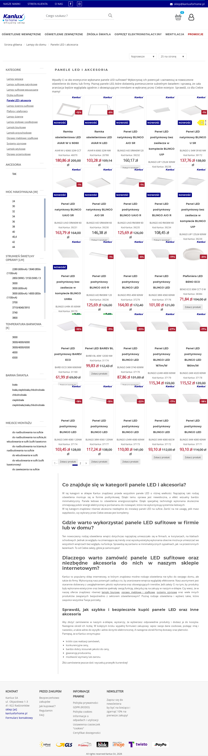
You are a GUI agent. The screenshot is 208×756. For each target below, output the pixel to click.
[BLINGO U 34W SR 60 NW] (192, 110)
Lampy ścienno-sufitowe (20, 105)
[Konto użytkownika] (193, 17)
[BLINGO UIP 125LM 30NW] (161, 110)
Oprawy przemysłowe (19, 154)
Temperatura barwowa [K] (25, 325)
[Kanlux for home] (13, 17)
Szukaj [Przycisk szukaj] (111, 15)
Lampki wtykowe (16, 148)
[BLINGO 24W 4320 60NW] (192, 327)
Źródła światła (99, 34)
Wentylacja (174, 34)
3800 (12, 318)
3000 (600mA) (17, 289)
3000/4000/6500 (18, 348)
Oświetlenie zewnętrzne (64, 34)
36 (11, 222)
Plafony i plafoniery (17, 111)
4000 (12, 353)
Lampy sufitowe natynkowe (22, 84)
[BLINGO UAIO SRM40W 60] (68, 182)
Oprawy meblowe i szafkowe (22, 138)
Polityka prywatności (85, 702)
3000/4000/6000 (18, 343)
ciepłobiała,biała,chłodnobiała (25, 405)
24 (11, 201)
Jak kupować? (47, 706)
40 (11, 232)
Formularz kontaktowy (19, 717)
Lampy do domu (36, 44)
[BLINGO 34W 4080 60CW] (161, 399)
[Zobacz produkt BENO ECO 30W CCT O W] (193, 307)
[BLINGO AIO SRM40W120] (130, 110)
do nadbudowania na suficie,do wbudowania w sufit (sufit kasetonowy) (28, 439)
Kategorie (25, 69)
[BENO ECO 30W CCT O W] (192, 254)
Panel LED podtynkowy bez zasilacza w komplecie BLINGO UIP (161, 143)
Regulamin (46, 710)
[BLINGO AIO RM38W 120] (99, 254)
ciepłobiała (15, 400)
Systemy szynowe (16, 143)
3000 (12, 283)
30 (11, 207)
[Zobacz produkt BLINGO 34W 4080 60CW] (162, 457)
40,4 (12, 237)
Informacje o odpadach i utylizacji (86, 718)
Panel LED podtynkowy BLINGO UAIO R (130, 210)
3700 (12, 303)
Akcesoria (25, 164)
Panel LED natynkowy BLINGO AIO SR (130, 137)
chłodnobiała (16, 395)
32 (11, 212)
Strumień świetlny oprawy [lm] (25, 257)
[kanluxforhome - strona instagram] (79, 4)
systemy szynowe (167, 592)
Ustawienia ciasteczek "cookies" (86, 726)
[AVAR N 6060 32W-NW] (99, 110)
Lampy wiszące (15, 79)
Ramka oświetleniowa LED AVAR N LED (99, 137)
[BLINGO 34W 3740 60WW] (130, 327)
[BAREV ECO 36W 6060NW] (68, 327)
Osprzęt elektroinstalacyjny (138, 34)
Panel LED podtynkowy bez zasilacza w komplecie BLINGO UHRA (68, 288)
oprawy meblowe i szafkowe (138, 592)
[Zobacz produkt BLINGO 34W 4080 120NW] (68, 462)
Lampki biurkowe (16, 127)
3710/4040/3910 (18, 308)
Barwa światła (25, 375)
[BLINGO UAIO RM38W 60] (130, 182)
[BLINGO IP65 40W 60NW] (130, 254)
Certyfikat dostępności (87, 733)
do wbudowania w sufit (22, 456)
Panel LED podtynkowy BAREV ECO (68, 354)
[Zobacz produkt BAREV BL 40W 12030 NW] (99, 374)
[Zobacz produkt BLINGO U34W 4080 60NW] (130, 462)
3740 (12, 313)
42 (11, 242)
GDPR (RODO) (81, 707)
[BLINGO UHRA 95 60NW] (68, 254)
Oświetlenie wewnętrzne (21, 34)
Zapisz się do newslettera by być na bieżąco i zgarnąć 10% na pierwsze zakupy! (118, 707)
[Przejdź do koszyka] (178, 16)
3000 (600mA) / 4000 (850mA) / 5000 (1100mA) (29, 295)
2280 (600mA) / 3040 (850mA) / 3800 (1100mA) (29, 271)
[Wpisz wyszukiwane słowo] (79, 15)
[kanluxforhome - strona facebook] (71, 4)
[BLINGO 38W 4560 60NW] (161, 254)
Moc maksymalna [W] (25, 191)
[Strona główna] (13, 44)
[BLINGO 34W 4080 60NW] (192, 399)
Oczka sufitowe (15, 95)
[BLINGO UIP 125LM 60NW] (192, 182)
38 (11, 227)
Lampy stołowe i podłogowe (22, 122)
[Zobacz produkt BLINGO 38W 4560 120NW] (99, 462)
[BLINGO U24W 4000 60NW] (161, 327)
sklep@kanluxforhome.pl (189, 4)
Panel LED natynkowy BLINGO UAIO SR (68, 210)
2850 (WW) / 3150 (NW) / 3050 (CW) (28, 278)
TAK (11, 174)
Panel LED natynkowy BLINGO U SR (192, 137)
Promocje (195, 34)
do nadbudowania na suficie (25, 432)
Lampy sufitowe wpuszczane (22, 89)
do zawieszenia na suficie (23, 470)
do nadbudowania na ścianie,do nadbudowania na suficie (27, 448)
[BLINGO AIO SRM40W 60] (99, 182)
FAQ (41, 715)
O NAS (59, 4)
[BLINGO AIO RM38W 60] (161, 182)
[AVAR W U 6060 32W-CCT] (68, 110)
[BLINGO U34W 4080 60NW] (130, 399)
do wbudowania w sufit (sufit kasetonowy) (25, 462)
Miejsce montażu (25, 423)
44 (11, 247)
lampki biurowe (110, 592)
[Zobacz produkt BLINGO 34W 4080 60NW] (193, 457)
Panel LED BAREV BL (99, 348)
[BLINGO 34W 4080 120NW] (68, 399)
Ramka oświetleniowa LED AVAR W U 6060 (68, 137)
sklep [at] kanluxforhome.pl (16, 711)
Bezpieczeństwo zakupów (49, 699)
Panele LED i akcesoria (64, 44)
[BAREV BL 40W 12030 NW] (99, 327)
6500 (12, 358)
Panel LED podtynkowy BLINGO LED (130, 282)
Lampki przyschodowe (19, 132)
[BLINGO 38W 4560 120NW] (99, 399)
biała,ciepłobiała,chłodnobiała (25, 390)
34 (11, 217)
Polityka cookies (82, 711)
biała (12, 385)
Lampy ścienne (15, 116)
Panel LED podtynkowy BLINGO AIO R (161, 210)
